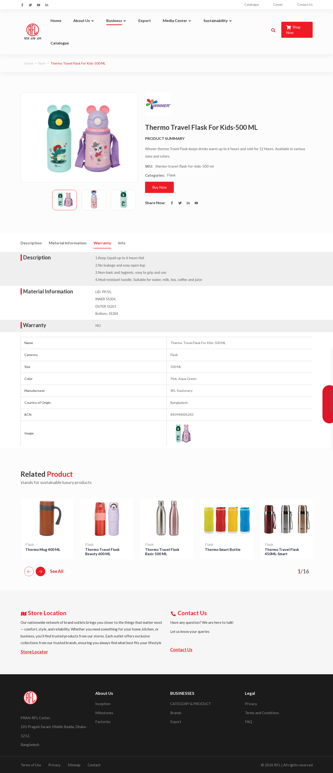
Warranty (102, 243)
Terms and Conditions (262, 712)
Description (31, 243)
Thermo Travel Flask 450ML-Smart (282, 551)
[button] (29, 571)
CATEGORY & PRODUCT (190, 704)
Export (175, 721)
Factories (103, 721)
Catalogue (251, 4)
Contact (94, 764)
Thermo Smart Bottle (223, 549)
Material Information (67, 243)
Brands (175, 712)
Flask (41, 63)
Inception (102, 704)
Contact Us (305, 4)
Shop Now (293, 30)
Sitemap (74, 764)
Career (278, 4)
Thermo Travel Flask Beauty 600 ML (102, 551)
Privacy (251, 704)
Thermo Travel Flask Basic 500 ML (162, 551)
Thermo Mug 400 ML (42, 549)
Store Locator (34, 651)
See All (56, 571)
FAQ (248, 721)
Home (28, 63)
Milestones (104, 712)
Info (121, 243)
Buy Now (159, 187)
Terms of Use (31, 764)
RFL (277, 764)
